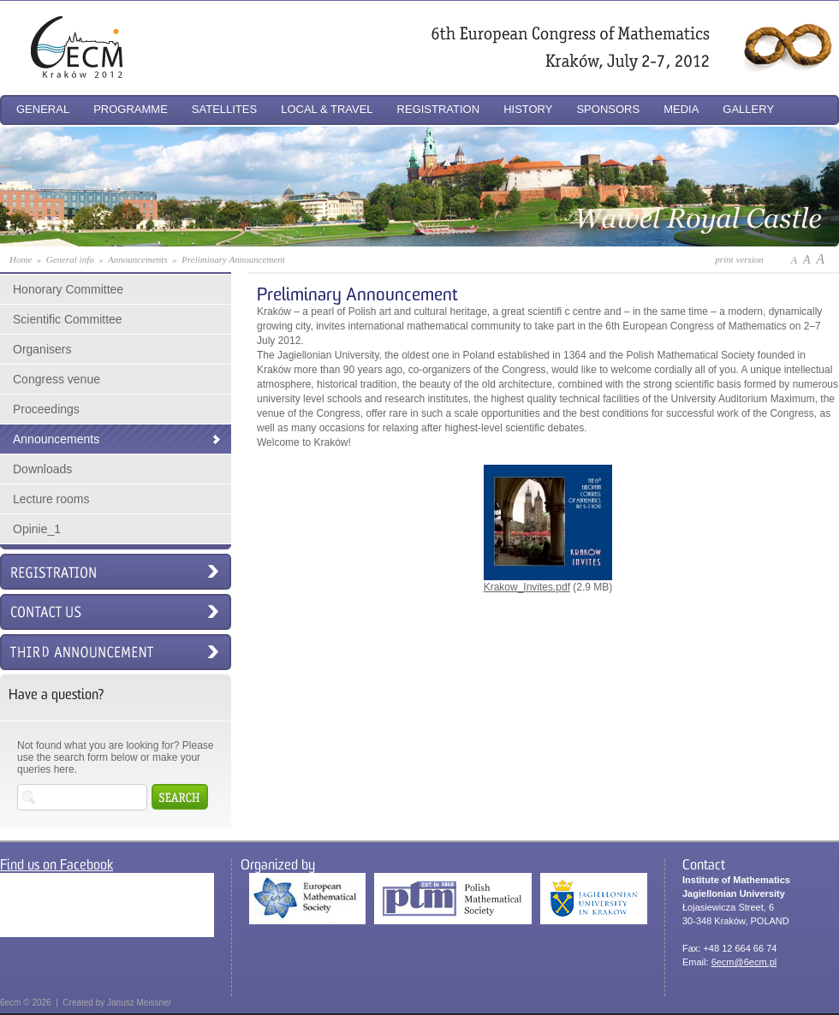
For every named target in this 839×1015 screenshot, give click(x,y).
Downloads (42, 469)
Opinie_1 (37, 529)
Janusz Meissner (139, 1002)
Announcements (56, 439)
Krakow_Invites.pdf (548, 582)
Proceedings (46, 409)
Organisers (42, 349)
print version (739, 259)
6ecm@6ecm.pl (744, 962)
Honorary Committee (68, 289)
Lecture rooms (51, 499)
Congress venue (56, 379)
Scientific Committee (67, 319)
